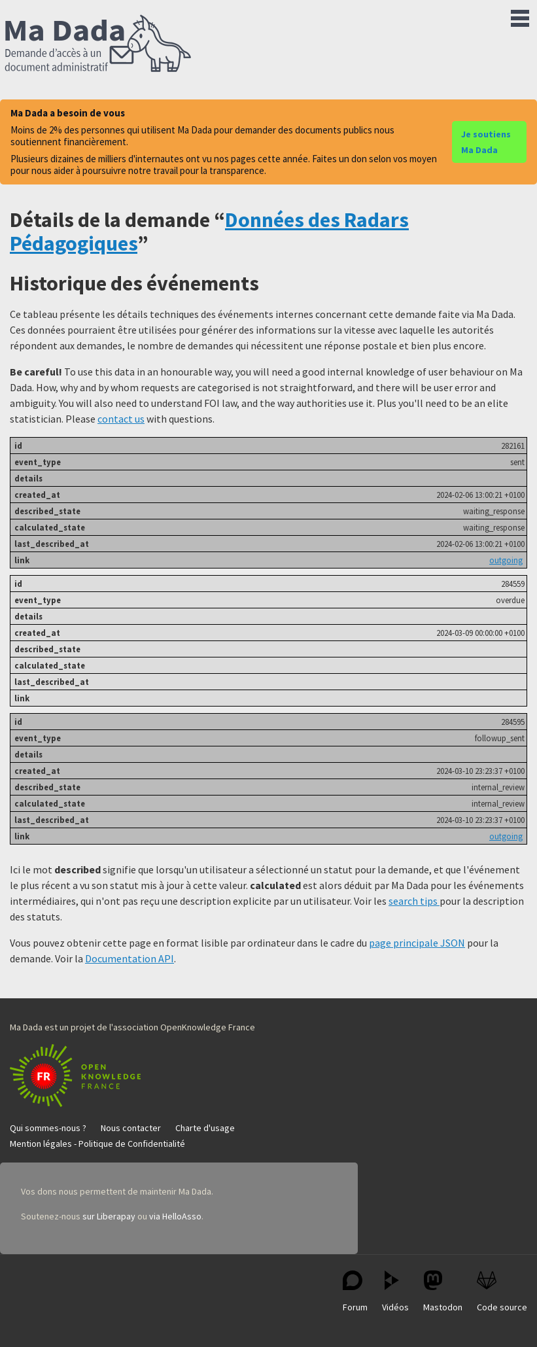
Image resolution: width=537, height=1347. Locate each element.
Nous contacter (131, 1128)
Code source (502, 1291)
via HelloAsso (175, 1216)
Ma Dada (98, 44)
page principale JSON (417, 942)
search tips (414, 900)
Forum (355, 1291)
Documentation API (129, 958)
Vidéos (395, 1291)
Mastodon (442, 1291)
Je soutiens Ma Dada (486, 142)
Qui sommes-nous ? (48, 1128)
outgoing (506, 560)
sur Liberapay (108, 1216)
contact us (121, 418)
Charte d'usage (205, 1128)
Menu (520, 15)
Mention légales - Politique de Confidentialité (97, 1143)
